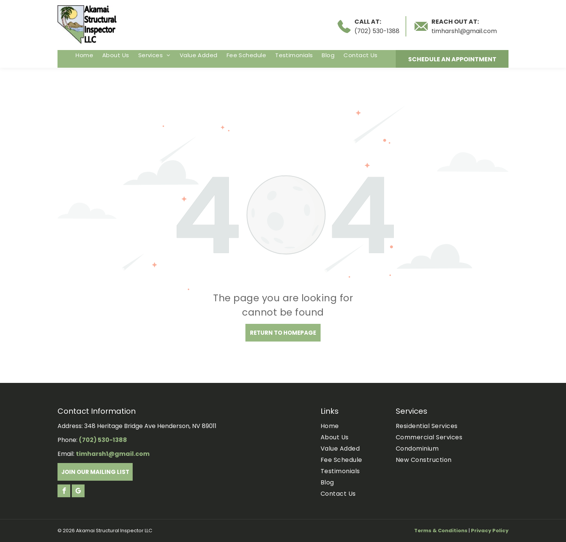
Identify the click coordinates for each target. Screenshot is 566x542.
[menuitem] (84, 55)
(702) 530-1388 (377, 31)
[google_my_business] (78, 491)
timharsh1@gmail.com (464, 31)
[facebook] (64, 491)
